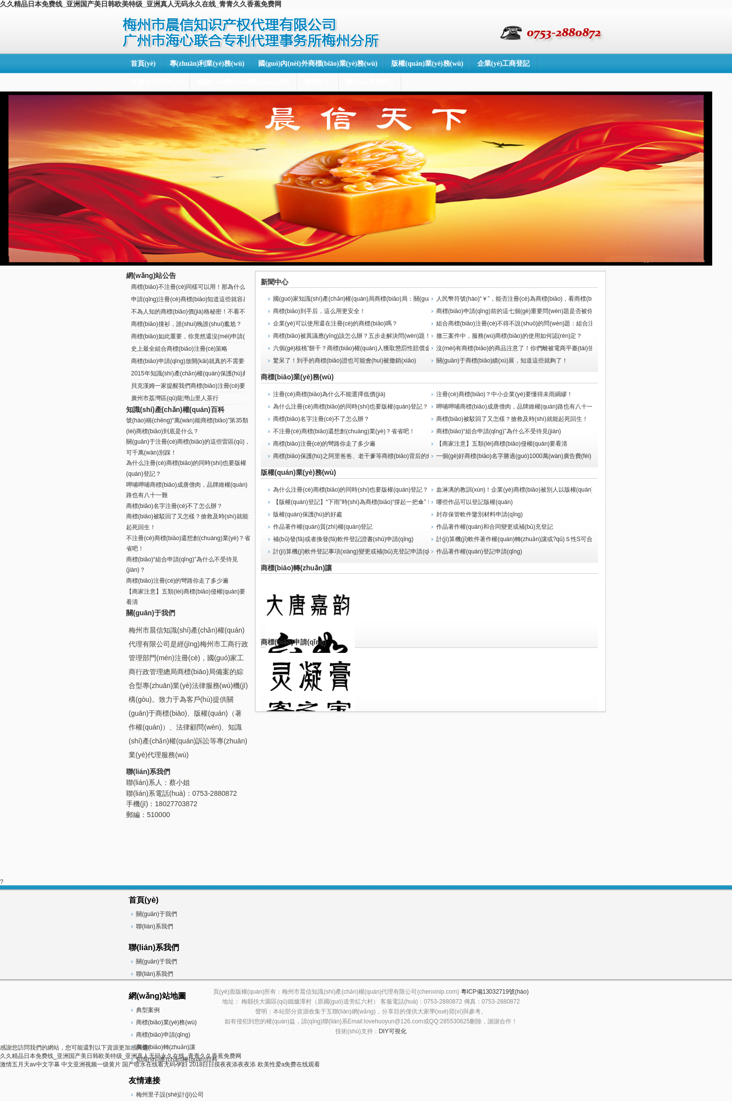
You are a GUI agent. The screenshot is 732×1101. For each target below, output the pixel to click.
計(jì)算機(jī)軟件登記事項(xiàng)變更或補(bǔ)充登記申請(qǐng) (355, 551)
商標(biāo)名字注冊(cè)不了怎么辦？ (321, 418)
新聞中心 (318, 82)
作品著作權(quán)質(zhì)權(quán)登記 (322, 526)
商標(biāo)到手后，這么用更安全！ (319, 311)
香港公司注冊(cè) (157, 82)
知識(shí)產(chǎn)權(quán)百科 (243, 82)
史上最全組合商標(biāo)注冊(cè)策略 (179, 348)
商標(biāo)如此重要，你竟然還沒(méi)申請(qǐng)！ (194, 336)
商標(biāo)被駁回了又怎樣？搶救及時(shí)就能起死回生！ (512, 418)
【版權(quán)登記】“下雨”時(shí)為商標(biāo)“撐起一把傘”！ (352, 502)
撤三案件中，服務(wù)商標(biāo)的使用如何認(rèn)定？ (509, 335)
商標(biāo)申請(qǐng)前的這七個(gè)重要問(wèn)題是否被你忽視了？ (526, 311)
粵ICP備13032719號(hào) (495, 991)
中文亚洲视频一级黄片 (91, 1064)
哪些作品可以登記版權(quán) (474, 502)
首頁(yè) (143, 63)
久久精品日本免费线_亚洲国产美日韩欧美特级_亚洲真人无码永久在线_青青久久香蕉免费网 (140, 4)
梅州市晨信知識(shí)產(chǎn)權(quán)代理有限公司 (252, 32)
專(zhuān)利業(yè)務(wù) (207, 63)
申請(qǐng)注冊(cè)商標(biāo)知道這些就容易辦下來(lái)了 (206, 299)
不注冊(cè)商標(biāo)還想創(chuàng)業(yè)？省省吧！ (344, 431)
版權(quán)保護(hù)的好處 (307, 514)
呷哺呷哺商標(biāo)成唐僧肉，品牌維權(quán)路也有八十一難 (517, 406)
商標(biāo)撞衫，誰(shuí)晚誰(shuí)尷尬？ (186, 324)
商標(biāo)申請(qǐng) (293, 642)
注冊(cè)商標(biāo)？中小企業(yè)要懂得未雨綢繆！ (504, 394)
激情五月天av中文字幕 (30, 1064)
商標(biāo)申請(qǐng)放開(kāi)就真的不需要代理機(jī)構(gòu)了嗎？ (219, 361)
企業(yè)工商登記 (503, 63)
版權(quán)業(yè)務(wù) (427, 63)
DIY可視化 (393, 1031)
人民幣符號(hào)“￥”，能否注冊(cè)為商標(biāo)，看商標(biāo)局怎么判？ (533, 298)
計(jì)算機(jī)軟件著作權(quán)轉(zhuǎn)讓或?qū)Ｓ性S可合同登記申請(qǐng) (537, 539)
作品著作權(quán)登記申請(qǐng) (479, 551)
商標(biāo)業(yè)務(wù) (297, 377)
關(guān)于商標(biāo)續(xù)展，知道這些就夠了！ (502, 360)
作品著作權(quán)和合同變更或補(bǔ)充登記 (494, 526)
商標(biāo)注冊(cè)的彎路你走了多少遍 (324, 443)
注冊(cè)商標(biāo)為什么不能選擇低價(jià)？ (329, 394)
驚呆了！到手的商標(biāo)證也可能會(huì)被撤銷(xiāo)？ (344, 360)
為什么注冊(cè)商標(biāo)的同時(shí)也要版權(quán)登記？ (350, 406)
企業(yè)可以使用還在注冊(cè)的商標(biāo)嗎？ (335, 323)
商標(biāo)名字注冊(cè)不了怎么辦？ (174, 506)
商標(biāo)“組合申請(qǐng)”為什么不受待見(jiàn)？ (498, 431)
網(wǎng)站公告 (151, 275)
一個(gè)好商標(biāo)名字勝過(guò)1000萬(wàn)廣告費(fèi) (513, 456)
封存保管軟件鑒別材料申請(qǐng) (479, 514)
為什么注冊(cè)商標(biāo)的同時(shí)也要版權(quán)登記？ (350, 489)
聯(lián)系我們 (370, 82)
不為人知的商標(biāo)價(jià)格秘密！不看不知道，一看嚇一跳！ (215, 311)
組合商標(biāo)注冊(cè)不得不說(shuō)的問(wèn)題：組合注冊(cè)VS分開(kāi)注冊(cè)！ (550, 323)
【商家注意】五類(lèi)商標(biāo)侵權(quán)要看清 (501, 443)
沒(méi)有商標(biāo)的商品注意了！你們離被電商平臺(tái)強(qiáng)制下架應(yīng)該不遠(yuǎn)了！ (567, 348)
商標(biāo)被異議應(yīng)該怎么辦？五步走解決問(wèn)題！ (352, 335)
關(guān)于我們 (150, 613)
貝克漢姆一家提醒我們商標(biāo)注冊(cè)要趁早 (194, 385)
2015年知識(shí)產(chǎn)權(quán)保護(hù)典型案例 (198, 373)
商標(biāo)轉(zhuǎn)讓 (296, 568)
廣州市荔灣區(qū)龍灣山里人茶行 (175, 398)
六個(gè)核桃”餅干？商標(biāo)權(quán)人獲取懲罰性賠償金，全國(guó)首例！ (376, 348)
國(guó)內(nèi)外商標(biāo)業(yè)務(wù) (317, 63)
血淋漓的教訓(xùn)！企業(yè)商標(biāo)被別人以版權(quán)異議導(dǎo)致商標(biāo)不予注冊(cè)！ (564, 489)
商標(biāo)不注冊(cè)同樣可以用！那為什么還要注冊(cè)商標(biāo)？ (219, 286)
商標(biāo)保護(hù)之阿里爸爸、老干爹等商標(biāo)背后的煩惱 (356, 456)
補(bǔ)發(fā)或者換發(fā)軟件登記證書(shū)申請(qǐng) (343, 539)
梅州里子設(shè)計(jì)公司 (170, 1094)
